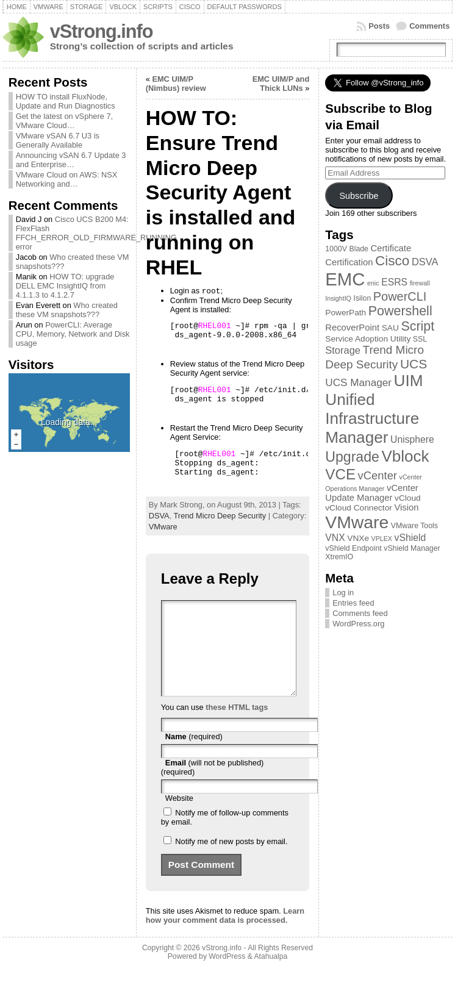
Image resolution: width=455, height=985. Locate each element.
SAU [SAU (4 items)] (390, 327)
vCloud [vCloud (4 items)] (408, 498)
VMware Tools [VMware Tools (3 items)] (414, 525)
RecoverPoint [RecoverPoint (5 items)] (352, 327)
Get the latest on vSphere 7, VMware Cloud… (64, 121)
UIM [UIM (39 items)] (408, 380)
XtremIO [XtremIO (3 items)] (339, 557)
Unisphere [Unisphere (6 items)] (412, 439)
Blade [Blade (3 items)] (358, 249)
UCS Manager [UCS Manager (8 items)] (358, 382)
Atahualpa (270, 974)
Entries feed (353, 602)
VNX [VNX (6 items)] (335, 537)
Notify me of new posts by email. (231, 859)
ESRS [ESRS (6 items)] (394, 282)
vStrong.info (101, 31)
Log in (343, 592)
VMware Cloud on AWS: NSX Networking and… (67, 179)
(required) (194, 754)
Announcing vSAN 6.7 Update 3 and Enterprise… (71, 160)
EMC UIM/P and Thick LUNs (281, 83)
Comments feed (359, 613)
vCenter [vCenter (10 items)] (377, 475)
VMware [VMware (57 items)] (357, 522)
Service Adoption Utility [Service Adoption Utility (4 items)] (367, 338)
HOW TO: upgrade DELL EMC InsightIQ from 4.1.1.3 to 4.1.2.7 (65, 285)
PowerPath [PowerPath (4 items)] (345, 312)
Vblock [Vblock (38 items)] (405, 456)
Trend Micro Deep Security (220, 515)
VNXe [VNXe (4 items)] (358, 538)
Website (179, 816)
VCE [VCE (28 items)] (340, 474)
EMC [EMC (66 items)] (345, 279)
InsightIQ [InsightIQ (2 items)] (338, 298)
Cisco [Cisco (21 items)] (392, 260)
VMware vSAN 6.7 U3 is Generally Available (57, 140)
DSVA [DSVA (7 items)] (425, 261)
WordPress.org (358, 623)
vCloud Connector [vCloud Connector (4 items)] (358, 507)
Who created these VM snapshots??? (67, 310)
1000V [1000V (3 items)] (336, 249)
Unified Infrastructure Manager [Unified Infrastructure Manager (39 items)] (372, 418)
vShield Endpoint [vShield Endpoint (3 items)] (353, 548)
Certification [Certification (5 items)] (349, 262)
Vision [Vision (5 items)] (406, 507)
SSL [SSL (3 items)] (420, 339)
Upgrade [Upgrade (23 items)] (352, 457)
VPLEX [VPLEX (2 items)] (381, 538)
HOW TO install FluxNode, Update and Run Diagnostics (65, 101)
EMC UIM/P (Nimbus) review (176, 83)
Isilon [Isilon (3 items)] (362, 298)
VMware (163, 526)
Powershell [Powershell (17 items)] (400, 311)
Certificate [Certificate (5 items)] (391, 248)
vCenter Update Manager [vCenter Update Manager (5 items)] (371, 493)
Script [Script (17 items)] (417, 326)
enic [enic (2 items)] (373, 283)
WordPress (227, 974)
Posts (379, 25)
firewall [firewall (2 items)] (420, 283)
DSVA (159, 515)
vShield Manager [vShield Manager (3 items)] (412, 548)
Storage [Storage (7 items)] (342, 350)
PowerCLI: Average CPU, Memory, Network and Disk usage (73, 334)
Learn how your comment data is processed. (225, 934)
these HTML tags (237, 725)
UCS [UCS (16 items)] (413, 364)
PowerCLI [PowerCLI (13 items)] (399, 296)
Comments (429, 25)
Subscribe (358, 196)
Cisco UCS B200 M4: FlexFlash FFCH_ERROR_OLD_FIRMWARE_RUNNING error (96, 233)
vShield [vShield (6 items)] (410, 537)
